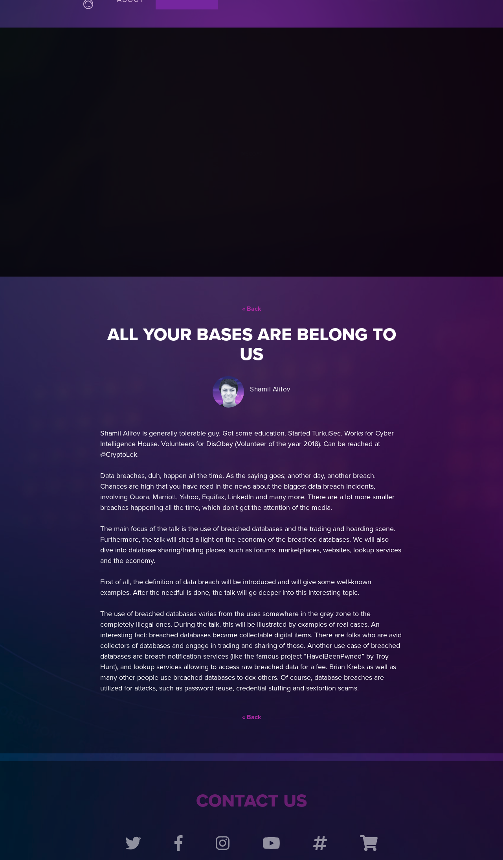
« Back (251, 279)
